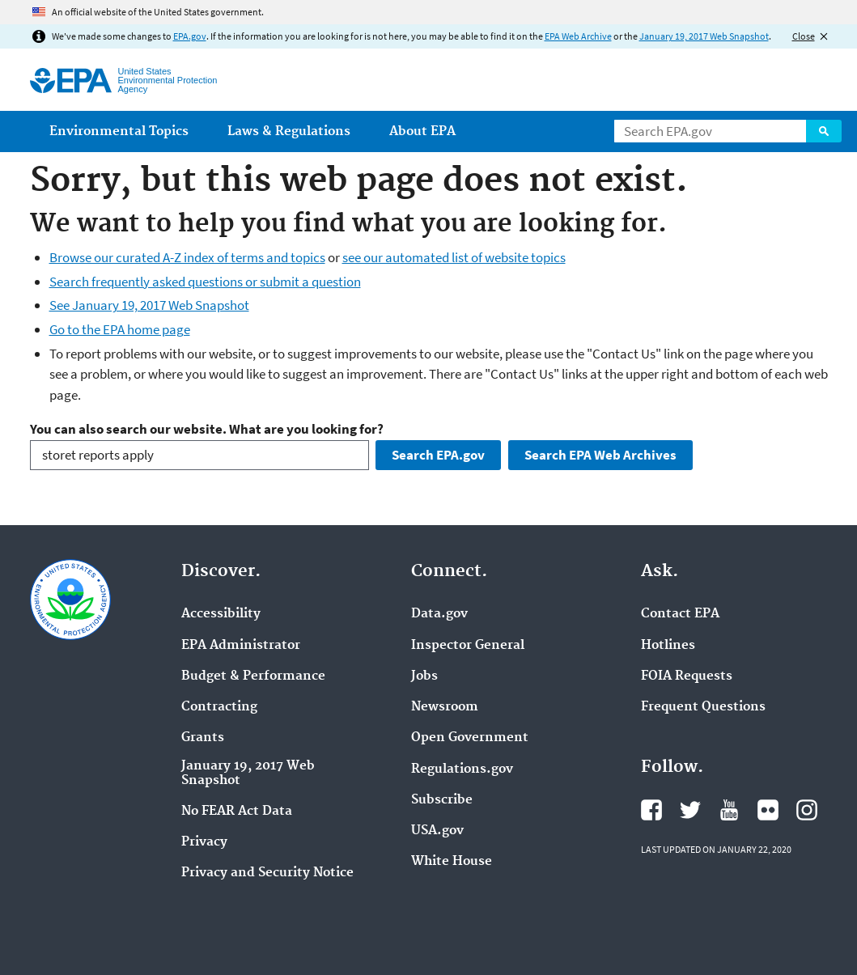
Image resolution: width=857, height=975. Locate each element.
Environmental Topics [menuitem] (119, 131)
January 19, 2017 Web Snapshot (704, 36)
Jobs (424, 676)
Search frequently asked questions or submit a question (205, 281)
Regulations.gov (462, 769)
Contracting (219, 707)
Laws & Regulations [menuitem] (288, 131)
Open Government (469, 738)
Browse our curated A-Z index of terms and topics (187, 257)
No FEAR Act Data (236, 811)
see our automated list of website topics (454, 257)
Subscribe (442, 800)
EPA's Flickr (768, 809)
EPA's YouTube (729, 809)
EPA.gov (189, 36)
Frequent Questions (703, 707)
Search (824, 131)
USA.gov (437, 831)
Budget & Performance (253, 676)
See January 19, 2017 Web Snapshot (149, 305)
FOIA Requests (686, 676)
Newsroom (444, 707)
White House (451, 861)
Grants (202, 738)
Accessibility (221, 614)
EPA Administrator (240, 645)
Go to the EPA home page (119, 329)
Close (803, 36)
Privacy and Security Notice (267, 873)
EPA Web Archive (578, 36)
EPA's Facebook (651, 809)
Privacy (204, 842)
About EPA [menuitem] (422, 131)
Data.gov (439, 614)
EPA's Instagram (806, 809)
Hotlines (668, 645)
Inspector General (467, 645)
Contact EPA (680, 614)
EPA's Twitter (690, 809)
